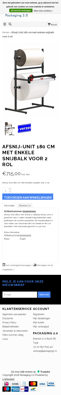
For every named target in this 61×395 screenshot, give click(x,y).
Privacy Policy (9, 322)
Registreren (38, 314)
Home (5, 32)
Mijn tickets (38, 322)
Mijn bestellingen (41, 318)
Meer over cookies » (43, 10)
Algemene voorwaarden (14, 314)
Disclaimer (7, 318)
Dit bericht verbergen (21, 10)
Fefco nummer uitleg (12, 335)
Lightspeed (8, 379)
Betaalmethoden (10, 326)
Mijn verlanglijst (41, 326)
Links (5, 339)
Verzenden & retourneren (15, 331)
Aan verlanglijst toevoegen (17, 264)
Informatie (9, 205)
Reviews (25, 205)
